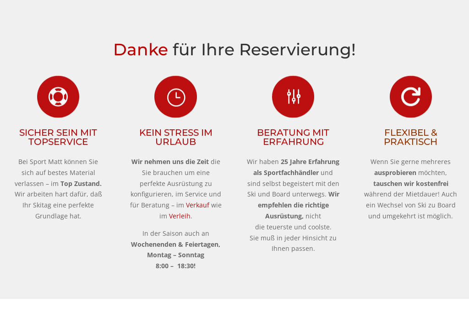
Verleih (180, 216)
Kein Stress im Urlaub (176, 137)
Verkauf (197, 205)
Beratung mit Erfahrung (293, 137)
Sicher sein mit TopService (58, 137)
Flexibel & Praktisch (410, 137)
